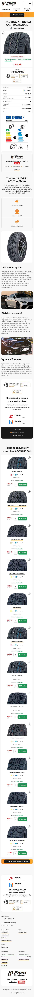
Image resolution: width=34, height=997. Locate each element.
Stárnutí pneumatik (6, 940)
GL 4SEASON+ (17, 707)
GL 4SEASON (17, 641)
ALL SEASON (17, 539)
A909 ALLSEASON (17, 738)
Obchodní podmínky (23, 954)
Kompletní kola (27, 9)
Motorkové (4, 957)
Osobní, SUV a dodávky (7, 954)
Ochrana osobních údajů (24, 957)
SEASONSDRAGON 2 (17, 573)
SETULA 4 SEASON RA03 (17, 505)
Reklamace (4, 938)
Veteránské (4, 962)
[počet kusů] (16, 484)
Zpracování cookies (23, 959)
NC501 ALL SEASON (17, 840)
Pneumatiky (6, 9)
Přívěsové (4, 965)
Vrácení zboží (5, 935)
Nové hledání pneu (17, 15)
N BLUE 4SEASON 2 (17, 772)
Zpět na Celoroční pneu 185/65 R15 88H (17, 861)
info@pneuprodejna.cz (10, 922)
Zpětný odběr (5, 932)
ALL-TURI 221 (17, 471)
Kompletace (4, 947)
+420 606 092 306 (9, 919)
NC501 (17, 607)
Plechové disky (17, 9)
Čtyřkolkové (4, 959)
